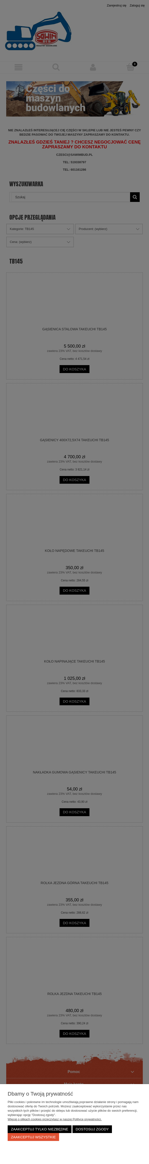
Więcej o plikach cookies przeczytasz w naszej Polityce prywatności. (55, 1119)
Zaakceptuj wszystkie (33, 1137)
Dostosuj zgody (92, 1129)
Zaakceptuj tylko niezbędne (39, 1129)
